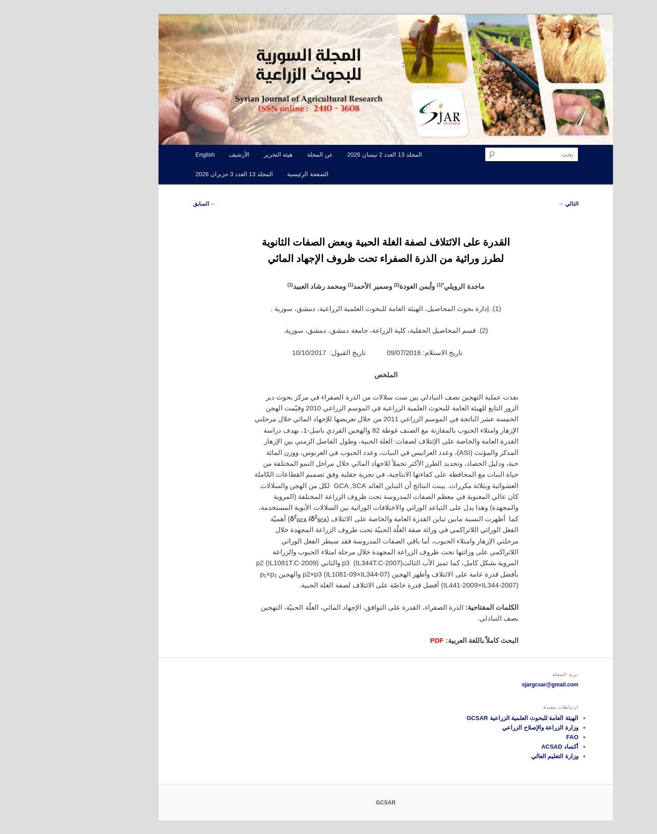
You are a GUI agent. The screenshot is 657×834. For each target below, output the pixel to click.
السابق (147, 204)
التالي (511, 204)
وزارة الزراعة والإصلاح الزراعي (483, 727)
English (148, 154)
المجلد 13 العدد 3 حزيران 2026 (177, 174)
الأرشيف (182, 154)
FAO (515, 737)
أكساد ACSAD (502, 746)
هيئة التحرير (221, 154)
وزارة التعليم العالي (497, 756)
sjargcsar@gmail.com (493, 684)
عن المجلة (263, 154)
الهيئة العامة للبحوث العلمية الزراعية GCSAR (465, 718)
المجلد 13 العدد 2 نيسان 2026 (327, 154)
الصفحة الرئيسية (250, 174)
